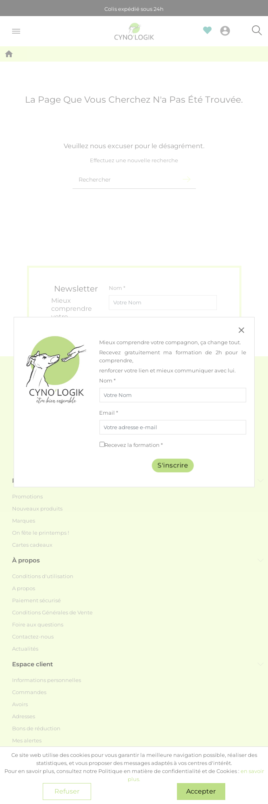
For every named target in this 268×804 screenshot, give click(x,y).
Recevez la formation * (133, 445)
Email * (108, 412)
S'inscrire (173, 465)
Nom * (107, 380)
